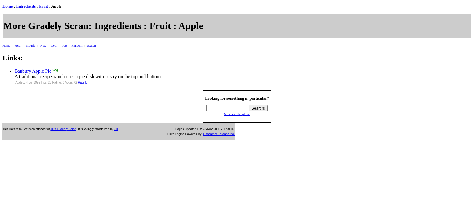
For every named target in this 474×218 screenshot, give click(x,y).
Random (76, 45)
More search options (237, 114)
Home (7, 6)
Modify (30, 45)
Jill (116, 129)
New (43, 45)
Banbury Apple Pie (33, 71)
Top (64, 45)
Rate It (82, 82)
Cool (54, 45)
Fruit (43, 6)
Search (91, 45)
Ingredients (26, 6)
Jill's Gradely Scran (63, 129)
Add (17, 45)
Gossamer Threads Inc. (219, 134)
